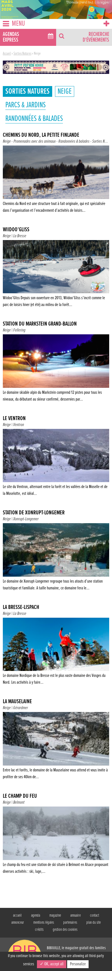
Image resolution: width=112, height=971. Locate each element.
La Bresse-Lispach (21, 607)
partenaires (70, 922)
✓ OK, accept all (51, 964)
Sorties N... (100, 141)
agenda (35, 915)
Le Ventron (14, 418)
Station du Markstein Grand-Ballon (40, 324)
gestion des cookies (65, 929)
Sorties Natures (22, 53)
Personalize (78, 964)
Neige (65, 91)
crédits (39, 929)
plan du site (93, 922)
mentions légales (43, 922)
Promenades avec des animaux (35, 141)
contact (94, 915)
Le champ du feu (20, 796)
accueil (17, 915)
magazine (55, 915)
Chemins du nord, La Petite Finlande (41, 135)
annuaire (75, 915)
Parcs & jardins (25, 105)
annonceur (17, 922)
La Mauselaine (17, 701)
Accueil (7, 53)
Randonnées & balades (34, 118)
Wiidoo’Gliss (16, 229)
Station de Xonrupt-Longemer (34, 513)
